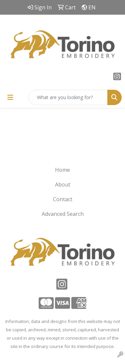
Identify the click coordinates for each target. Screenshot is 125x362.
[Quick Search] (68, 97)
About (62, 184)
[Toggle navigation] (10, 97)
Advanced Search (63, 214)
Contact (62, 199)
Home (62, 169)
